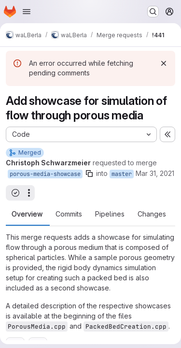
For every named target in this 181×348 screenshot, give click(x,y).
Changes (152, 214)
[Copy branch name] (89, 173)
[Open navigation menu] (26, 11)
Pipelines (110, 214)
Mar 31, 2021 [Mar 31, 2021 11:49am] (155, 173)
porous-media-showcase (45, 174)
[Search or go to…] (153, 11)
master (121, 174)
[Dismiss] (163, 63)
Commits (69, 214)
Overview (27, 214)
